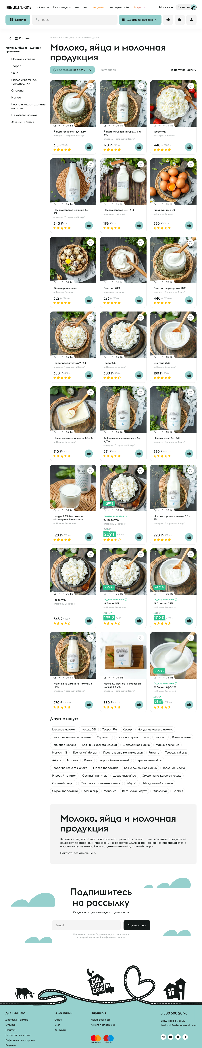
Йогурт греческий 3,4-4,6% (70, 131)
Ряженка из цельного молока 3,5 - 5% (73, 685)
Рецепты (10, 1045)
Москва (164, 7)
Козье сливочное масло (140, 768)
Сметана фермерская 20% (170, 288)
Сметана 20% (111, 288)
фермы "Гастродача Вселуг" (70, 136)
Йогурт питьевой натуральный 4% (122, 133)
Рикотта (154, 752)
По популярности (182, 70)
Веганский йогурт (134, 791)
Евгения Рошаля (164, 214)
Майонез (110, 791)
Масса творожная (105, 768)
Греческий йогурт (85, 752)
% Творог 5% (111, 603)
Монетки (10, 1029)
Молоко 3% (89, 729)
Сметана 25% (162, 362)
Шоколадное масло (136, 745)
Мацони (72, 760)
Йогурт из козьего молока (155, 729)
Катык (88, 760)
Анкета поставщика (103, 1024)
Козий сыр (91, 791)
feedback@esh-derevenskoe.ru (179, 1025)
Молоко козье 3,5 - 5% (167, 438)
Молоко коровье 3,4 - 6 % (118, 209)
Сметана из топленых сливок (100, 783)
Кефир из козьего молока (99, 745)
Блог (57, 1024)
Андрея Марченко (165, 136)
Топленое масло (174, 768)
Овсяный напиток (94, 775)
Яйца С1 (131, 783)
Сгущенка (104, 737)
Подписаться (137, 925)
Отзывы (10, 1024)
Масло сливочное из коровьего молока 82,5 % (122, 685)
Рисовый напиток (64, 775)
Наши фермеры (100, 1019)
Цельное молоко (63, 729)
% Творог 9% (111, 519)
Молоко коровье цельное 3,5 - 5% (71, 211)
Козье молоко (181, 737)
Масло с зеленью (167, 745)
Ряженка (160, 737)
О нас (58, 1019)
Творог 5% (109, 362)
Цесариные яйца (124, 775)
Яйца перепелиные (65, 288)
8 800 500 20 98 (174, 1013)
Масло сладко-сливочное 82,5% (73, 438)
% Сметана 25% (163, 603)
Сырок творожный (65, 791)
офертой (83, 937)
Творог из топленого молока (71, 737)
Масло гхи (160, 791)
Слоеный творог (63, 783)
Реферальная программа (20, 1040)
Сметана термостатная (132, 737)
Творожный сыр (176, 752)
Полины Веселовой (116, 367)
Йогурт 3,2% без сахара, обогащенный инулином (68, 518)
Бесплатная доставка (18, 1035)
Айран (56, 760)
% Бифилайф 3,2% (165, 687)
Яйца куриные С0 (164, 209)
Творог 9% (160, 131)
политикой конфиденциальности (107, 937)
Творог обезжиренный (114, 760)
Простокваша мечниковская (123, 752)
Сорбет (178, 791)
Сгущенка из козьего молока (162, 775)
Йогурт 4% (59, 752)
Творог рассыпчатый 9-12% (69, 362)
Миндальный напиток (158, 783)
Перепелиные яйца (148, 760)
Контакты (60, 1029)
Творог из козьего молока (69, 768)
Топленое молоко (64, 745)
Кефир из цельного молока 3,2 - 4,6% (122, 440)
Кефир (127, 729)
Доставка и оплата (16, 1019)
